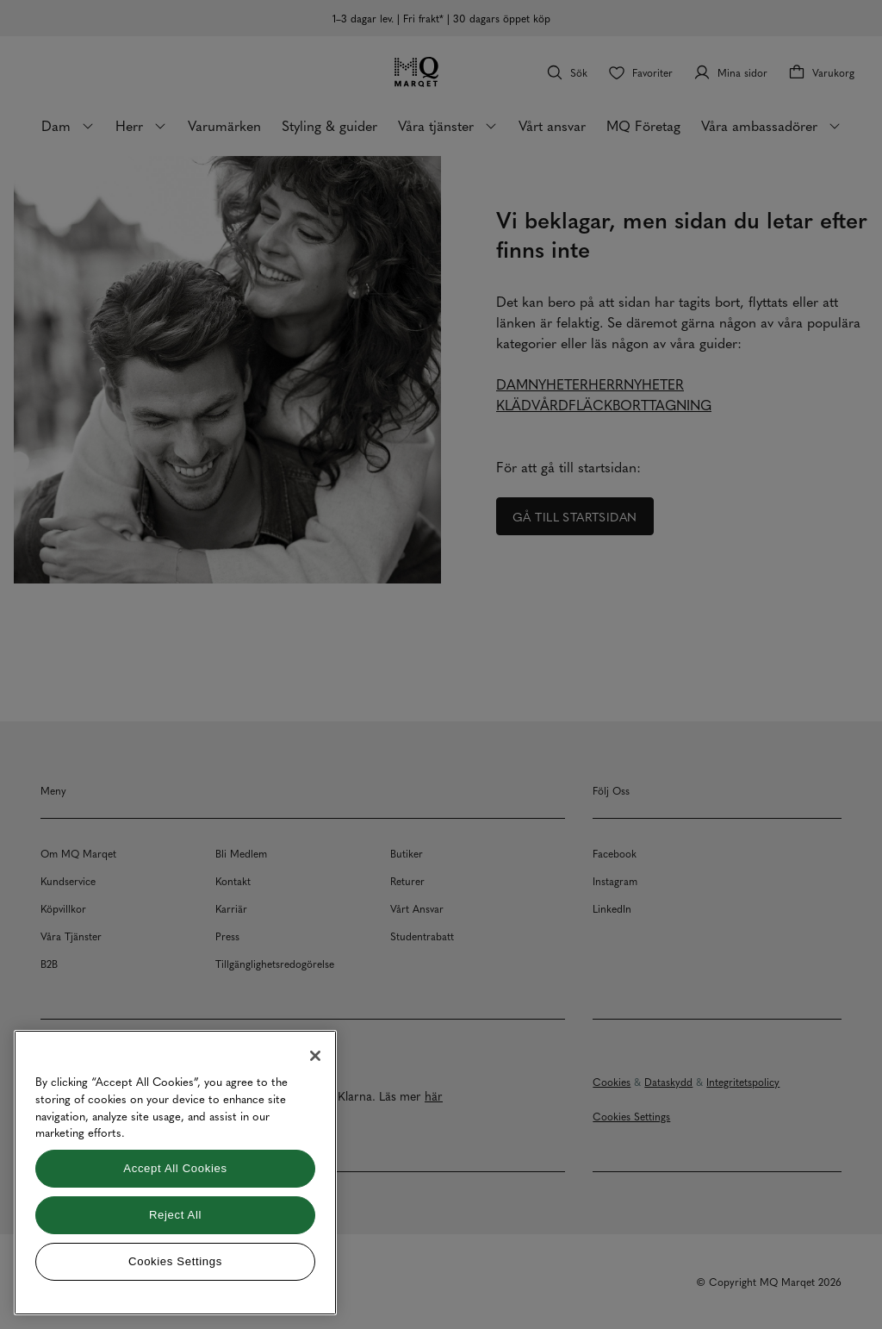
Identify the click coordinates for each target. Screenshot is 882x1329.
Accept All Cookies (175, 1168)
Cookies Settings (175, 1261)
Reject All (175, 1214)
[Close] (315, 1056)
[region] (175, 1172)
